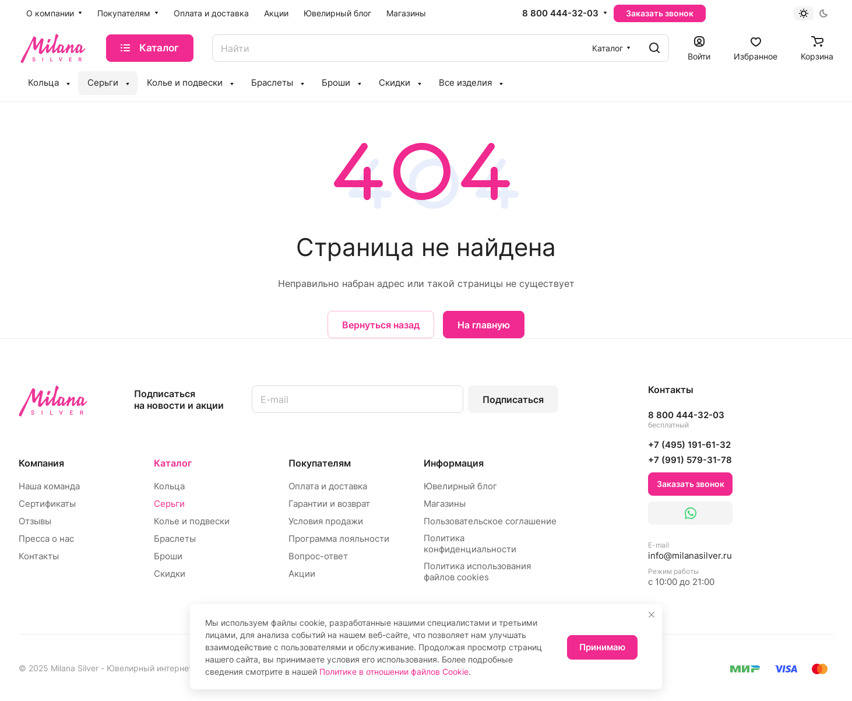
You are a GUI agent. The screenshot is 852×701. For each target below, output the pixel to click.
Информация (454, 463)
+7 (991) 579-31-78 (690, 459)
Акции (301, 573)
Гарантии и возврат (329, 503)
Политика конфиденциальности (470, 543)
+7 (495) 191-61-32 (689, 444)
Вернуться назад (381, 325)
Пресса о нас (46, 538)
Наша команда (49, 486)
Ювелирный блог (460, 486)
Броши (168, 556)
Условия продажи (325, 521)
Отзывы (35, 521)
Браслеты (175, 538)
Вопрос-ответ (318, 556)
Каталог (173, 463)
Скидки (169, 573)
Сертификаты (47, 503)
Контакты (39, 556)
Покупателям (319, 463)
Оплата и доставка (327, 486)
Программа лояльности (338, 538)
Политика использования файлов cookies (477, 571)
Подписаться (513, 399)
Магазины (445, 503)
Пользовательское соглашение (490, 521)
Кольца (169, 486)
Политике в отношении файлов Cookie (394, 672)
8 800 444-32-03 (560, 13)
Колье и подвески (192, 521)
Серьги (169, 503)
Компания (41, 463)
